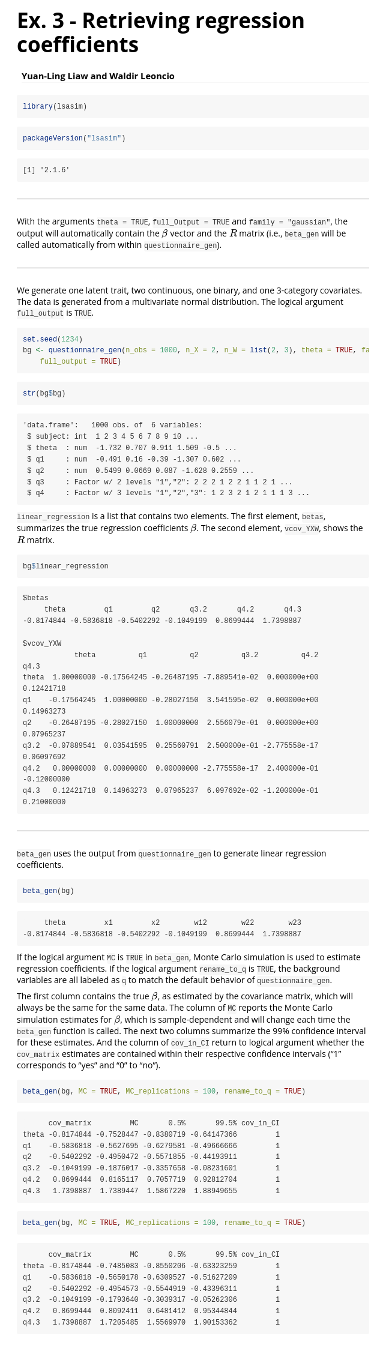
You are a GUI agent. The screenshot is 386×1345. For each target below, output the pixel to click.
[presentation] (164, 233)
